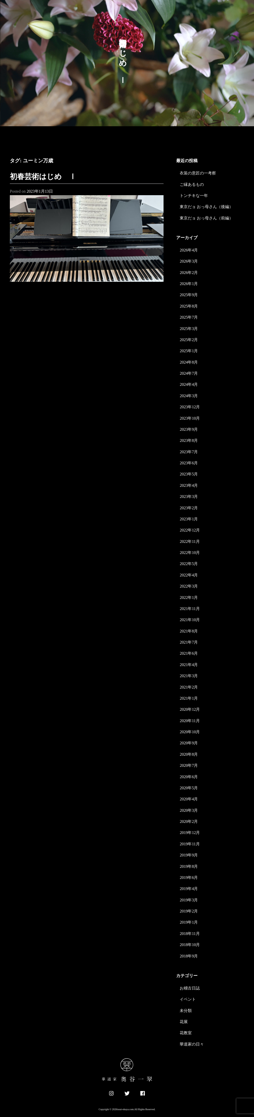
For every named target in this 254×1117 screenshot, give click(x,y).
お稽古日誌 (190, 988)
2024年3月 (189, 396)
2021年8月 (189, 631)
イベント (188, 999)
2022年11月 (190, 541)
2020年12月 (190, 709)
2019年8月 (189, 866)
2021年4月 (189, 665)
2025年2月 (189, 340)
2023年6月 (189, 463)
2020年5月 (189, 788)
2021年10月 (190, 620)
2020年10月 (190, 732)
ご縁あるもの (192, 184)
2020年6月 (189, 777)
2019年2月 (189, 911)
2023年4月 (189, 485)
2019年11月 (190, 844)
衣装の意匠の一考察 (198, 173)
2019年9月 (189, 855)
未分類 (186, 1010)
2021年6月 (189, 653)
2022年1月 (189, 597)
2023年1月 (189, 519)
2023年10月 (190, 418)
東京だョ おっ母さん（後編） (206, 207)
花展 (184, 1022)
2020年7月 (189, 765)
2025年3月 (189, 328)
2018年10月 (190, 945)
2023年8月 (189, 440)
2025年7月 (189, 317)
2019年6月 (189, 877)
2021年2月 (189, 687)
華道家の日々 (192, 1044)
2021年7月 (189, 642)
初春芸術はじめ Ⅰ (43, 176)
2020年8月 (189, 754)
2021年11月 (190, 608)
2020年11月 (190, 721)
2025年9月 (189, 295)
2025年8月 (189, 306)
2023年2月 (189, 508)
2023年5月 (189, 474)
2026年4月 (189, 250)
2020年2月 (189, 821)
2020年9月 (189, 743)
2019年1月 (189, 922)
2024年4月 (189, 384)
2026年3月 (189, 261)
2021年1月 (189, 698)
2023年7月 (189, 452)
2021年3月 (189, 676)
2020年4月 (189, 799)
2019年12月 (190, 832)
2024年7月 (189, 373)
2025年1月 (189, 351)
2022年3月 (189, 586)
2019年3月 (189, 900)
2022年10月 (190, 552)
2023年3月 (189, 496)
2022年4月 (189, 575)
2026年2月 (189, 272)
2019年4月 (189, 888)
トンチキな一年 (194, 195)
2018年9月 (189, 956)
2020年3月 (189, 810)
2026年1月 (189, 284)
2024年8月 (189, 362)
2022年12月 (190, 530)
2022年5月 (189, 564)
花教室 (186, 1033)
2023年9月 (189, 429)
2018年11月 (190, 933)
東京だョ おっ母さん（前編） (206, 218)
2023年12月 (190, 407)
